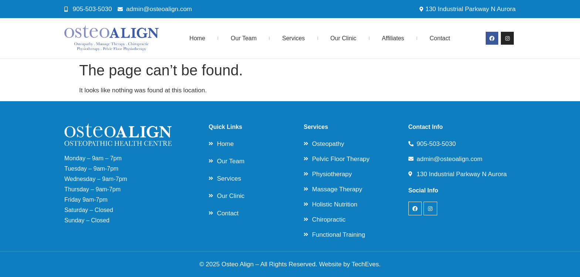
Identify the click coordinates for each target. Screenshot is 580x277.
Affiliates (393, 38)
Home (197, 38)
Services (293, 38)
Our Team (244, 38)
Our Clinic (343, 38)
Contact (440, 38)
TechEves (365, 264)
